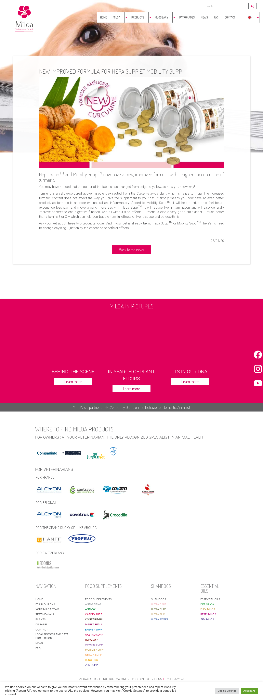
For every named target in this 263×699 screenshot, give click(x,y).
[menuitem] (250, 17)
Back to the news (131, 249)
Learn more (73, 381)
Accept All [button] (249, 690)
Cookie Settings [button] (227, 690)
